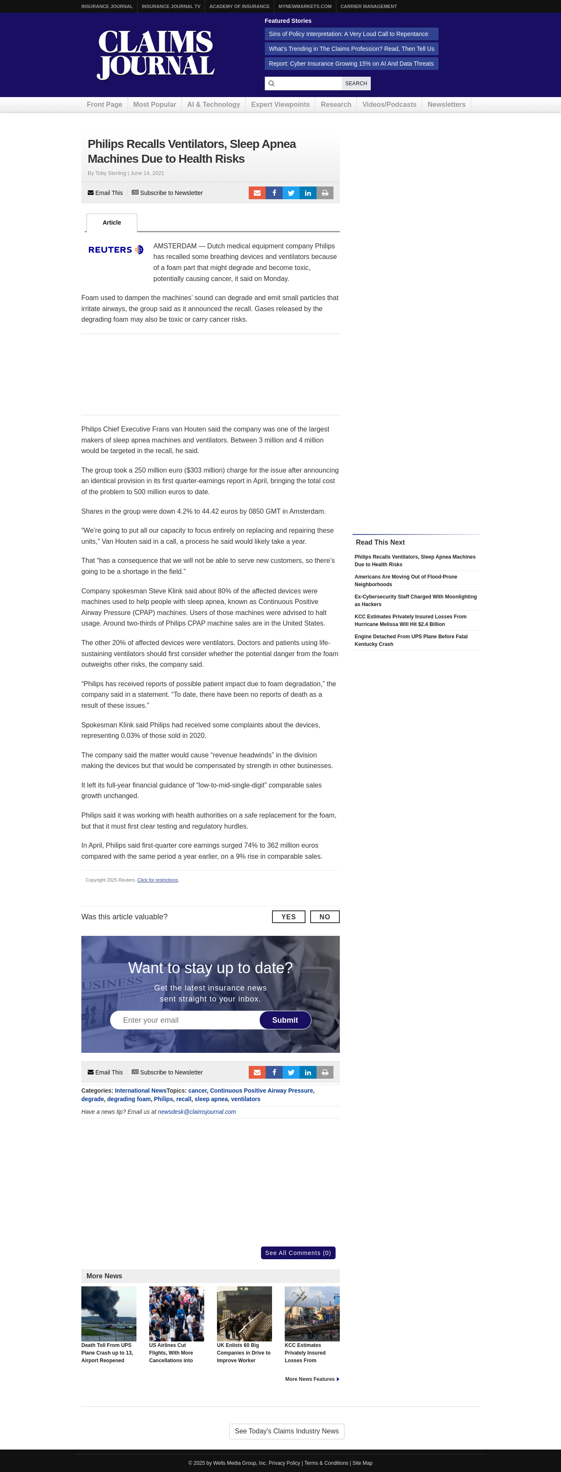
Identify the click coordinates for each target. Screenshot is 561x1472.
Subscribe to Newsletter (167, 192)
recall (184, 1099)
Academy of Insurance (239, 6)
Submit (285, 1020)
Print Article (325, 192)
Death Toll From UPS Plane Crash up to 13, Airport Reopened (108, 1324)
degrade (92, 1099)
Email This (105, 192)
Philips (163, 1099)
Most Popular (154, 104)
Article (112, 222)
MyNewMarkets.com (304, 6)
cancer (198, 1091)
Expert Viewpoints (280, 104)
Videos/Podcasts (389, 104)
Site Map (362, 1463)
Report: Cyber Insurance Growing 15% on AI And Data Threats (351, 63)
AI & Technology (213, 104)
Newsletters (447, 104)
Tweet (291, 192)
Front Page (104, 104)
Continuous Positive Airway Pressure (261, 1091)
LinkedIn (308, 192)
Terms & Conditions (326, 1463)
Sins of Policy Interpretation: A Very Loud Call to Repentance (348, 34)
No (324, 917)
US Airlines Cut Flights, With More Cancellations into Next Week (176, 1328)
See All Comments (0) (298, 1252)
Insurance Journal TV (171, 6)
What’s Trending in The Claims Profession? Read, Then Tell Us (351, 48)
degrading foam (129, 1099)
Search (356, 83)
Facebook (274, 192)
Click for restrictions (157, 879)
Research (336, 104)
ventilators (245, 1099)
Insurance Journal (107, 6)
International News (141, 1091)
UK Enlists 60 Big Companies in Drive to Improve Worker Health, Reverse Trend (244, 1328)
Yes (288, 917)
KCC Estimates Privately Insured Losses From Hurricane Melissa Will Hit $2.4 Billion (312, 1332)
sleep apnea (211, 1099)
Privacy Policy (284, 1463)
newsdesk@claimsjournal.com (197, 1112)
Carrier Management (369, 6)
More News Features (310, 1379)
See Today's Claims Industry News (287, 1431)
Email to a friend (257, 192)
